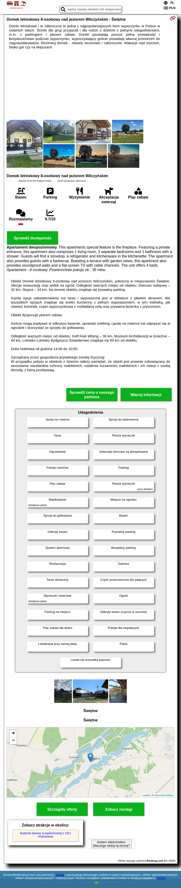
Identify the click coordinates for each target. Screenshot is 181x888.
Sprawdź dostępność (32, 238)
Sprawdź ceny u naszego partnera (92, 394)
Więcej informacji (146, 395)
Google (59, 874)
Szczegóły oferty (62, 809)
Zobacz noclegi (118, 809)
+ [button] (13, 733)
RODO (161, 878)
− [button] (13, 740)
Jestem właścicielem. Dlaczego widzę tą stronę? (111, 843)
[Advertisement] (90, 84)
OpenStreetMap (164, 795)
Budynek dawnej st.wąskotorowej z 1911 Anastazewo (45, 835)
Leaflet (146, 795)
